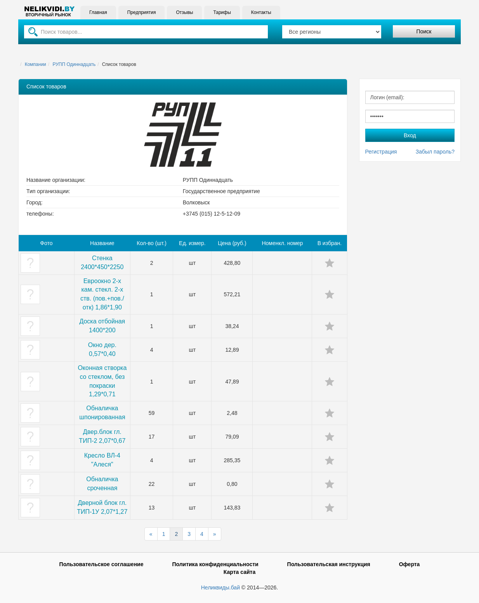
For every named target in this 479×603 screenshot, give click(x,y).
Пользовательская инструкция (328, 564)
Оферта (409, 564)
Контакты (261, 12)
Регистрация (381, 152)
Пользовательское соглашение (101, 564)
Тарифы (222, 12)
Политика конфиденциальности (215, 564)
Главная (98, 12)
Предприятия (141, 12)
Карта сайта (239, 572)
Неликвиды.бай (220, 587)
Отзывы (184, 12)
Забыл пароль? (435, 152)
